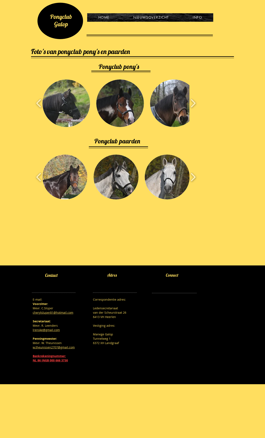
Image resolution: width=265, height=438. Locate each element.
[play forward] (193, 103)
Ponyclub (61, 16)
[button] (66, 103)
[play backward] (38, 103)
